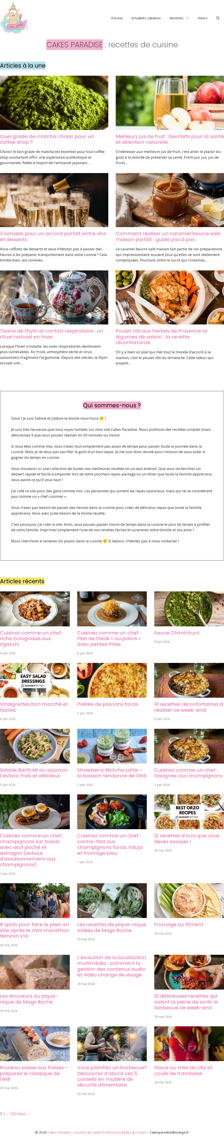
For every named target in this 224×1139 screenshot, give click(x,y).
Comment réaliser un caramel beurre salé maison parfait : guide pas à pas (168, 236)
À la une (117, 18)
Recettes (181, 18)
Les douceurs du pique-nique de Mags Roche (29, 999)
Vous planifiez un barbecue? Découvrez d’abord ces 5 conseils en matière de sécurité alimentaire (112, 1076)
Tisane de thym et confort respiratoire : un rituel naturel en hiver (51, 334)
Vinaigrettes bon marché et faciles (34, 707)
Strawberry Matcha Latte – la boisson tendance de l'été (111, 773)
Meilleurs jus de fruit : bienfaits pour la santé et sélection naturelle (170, 139)
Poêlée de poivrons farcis (107, 704)
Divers (203, 18)
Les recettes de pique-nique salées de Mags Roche (111, 927)
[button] (218, 18)
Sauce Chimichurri (177, 632)
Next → (24, 1113)
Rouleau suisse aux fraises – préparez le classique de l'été (34, 1073)
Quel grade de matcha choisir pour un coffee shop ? (47, 139)
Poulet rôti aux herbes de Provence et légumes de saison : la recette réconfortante (161, 337)
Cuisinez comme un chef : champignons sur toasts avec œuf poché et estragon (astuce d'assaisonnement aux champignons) (31, 850)
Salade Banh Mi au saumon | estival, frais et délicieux (34, 773)
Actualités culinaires (146, 18)
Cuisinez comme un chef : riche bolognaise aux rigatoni (31, 638)
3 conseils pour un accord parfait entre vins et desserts (53, 236)
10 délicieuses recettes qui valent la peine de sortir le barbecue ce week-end (186, 1002)
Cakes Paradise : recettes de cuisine (75, 1132)
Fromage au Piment (178, 924)
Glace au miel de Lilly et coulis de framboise (183, 1070)
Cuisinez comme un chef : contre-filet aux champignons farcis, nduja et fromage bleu (110, 844)
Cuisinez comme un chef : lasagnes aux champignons (188, 773)
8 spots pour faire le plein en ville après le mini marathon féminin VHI (34, 930)
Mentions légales (118, 1132)
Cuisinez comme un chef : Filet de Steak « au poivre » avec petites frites (109, 638)
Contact (141, 1132)
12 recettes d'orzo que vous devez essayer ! (186, 838)
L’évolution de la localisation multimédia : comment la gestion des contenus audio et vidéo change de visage (111, 966)
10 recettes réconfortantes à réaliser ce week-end (188, 707)
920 (13, 1113)
